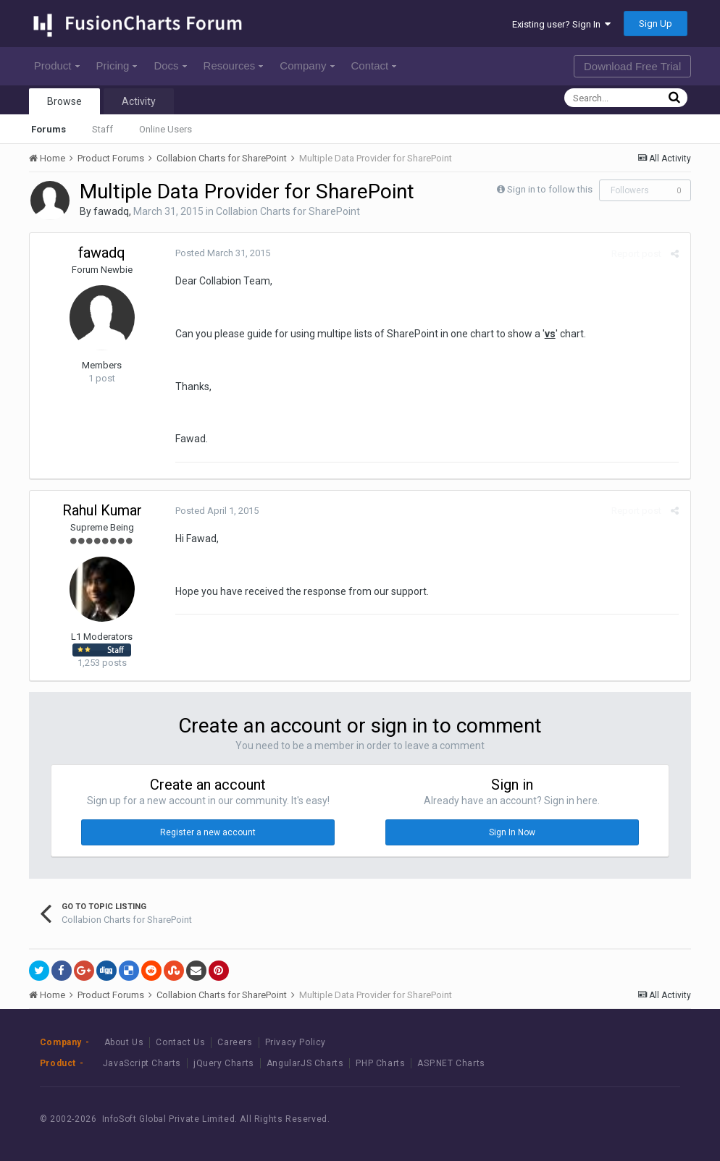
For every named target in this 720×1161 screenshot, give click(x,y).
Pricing (117, 65)
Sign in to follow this (550, 189)
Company (307, 65)
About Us (124, 1042)
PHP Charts (380, 1063)
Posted (222, 253)
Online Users (165, 129)
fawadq (111, 211)
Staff (102, 129)
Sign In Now (512, 832)
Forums (48, 129)
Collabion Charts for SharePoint (288, 211)
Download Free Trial (632, 66)
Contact (374, 65)
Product (57, 65)
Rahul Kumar (102, 510)
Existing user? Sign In (561, 24)
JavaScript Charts (142, 1063)
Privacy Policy (295, 1042)
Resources (234, 65)
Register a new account (208, 832)
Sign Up (655, 23)
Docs (170, 65)
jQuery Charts (223, 1063)
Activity (139, 101)
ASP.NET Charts (451, 1063)
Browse (64, 101)
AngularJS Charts (305, 1063)
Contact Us (180, 1042)
